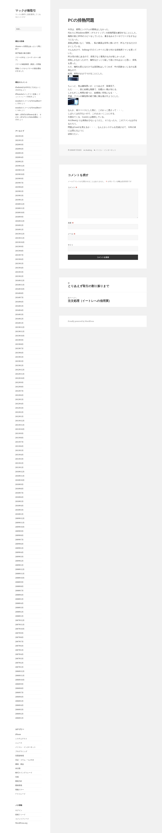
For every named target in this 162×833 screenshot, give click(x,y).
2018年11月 (19, 208)
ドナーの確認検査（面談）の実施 (28, 64)
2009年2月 (19, 561)
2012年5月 (19, 399)
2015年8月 (19, 251)
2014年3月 (19, 314)
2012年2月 (19, 412)
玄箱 (17, 777)
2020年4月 (19, 157)
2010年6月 (19, 497)
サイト (70, 245)
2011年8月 (19, 437)
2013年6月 (19, 353)
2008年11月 (19, 573)
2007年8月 (19, 637)
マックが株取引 (25, 10)
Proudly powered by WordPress (81, 321)
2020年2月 (19, 161)
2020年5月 (19, 153)
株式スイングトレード (23, 772)
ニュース (18, 743)
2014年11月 (19, 285)
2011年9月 (19, 433)
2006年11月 (19, 675)
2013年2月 (19, 365)
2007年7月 (19, 641)
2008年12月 (19, 569)
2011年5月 (19, 450)
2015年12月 (19, 234)
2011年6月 (19, 446)
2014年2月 (19, 319)
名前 (71, 223)
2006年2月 (19, 714)
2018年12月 (19, 204)
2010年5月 (19, 501)
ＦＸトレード (20, 794)
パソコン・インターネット (25, 747)
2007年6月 (19, 646)
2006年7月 (19, 692)
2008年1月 (19, 616)
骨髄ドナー (19, 789)
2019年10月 (19, 174)
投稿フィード (20, 814)
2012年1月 (19, 416)
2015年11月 (19, 238)
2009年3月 (19, 556)
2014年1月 (19, 323)
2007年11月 (19, 624)
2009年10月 (19, 527)
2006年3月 (19, 709)
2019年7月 (19, 183)
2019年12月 (19, 166)
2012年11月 (19, 374)
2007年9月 (19, 633)
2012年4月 (19, 403)
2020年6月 (19, 149)
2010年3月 (19, 510)
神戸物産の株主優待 (23, 53)
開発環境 (18, 785)
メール (71, 234)
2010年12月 (19, 471)
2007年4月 (19, 654)
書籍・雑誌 (19, 764)
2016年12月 (19, 221)
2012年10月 (19, 378)
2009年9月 (19, 531)
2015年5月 (19, 263)
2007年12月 (19, 620)
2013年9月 (19, 340)
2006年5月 (19, 701)
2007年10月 (19, 629)
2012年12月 (19, 369)
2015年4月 (19, 268)
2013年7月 (19, 348)
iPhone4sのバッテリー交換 (25, 94)
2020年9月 (19, 144)
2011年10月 (19, 429)
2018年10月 (19, 212)
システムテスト (21, 738)
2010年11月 (19, 476)
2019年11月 (19, 170)
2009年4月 (19, 552)
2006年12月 (19, 671)
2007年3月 (19, 658)
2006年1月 (19, 718)
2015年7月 (19, 255)
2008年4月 (19, 603)
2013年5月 (19, 357)
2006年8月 (19, 688)
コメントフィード (22, 819)
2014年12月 (19, 280)
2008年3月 (19, 607)
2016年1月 (19, 229)
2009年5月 (19, 548)
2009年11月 (19, 522)
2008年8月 (19, 586)
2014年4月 (19, 310)
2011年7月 (19, 442)
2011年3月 (19, 459)
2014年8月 (19, 293)
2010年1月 (19, 514)
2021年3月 (19, 136)
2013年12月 (19, 327)
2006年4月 (19, 705)
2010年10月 (19, 480)
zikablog (88, 150)
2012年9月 (19, 382)
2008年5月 (19, 599)
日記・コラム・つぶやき (24, 760)
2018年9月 (19, 217)
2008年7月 (19, 590)
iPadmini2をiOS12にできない (26, 87)
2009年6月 (19, 544)
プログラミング (21, 751)
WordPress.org (21, 823)
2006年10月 (19, 680)
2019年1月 (19, 200)
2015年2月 (19, 276)
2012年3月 (19, 408)
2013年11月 (19, 331)
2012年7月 (19, 391)
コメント (72, 187)
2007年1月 (19, 667)
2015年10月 (19, 242)
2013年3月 (19, 361)
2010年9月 (19, 484)
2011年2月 (19, 463)
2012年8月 (19, 386)
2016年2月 (19, 225)
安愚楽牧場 (19, 755)
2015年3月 (19, 272)
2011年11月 (19, 425)
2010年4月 (19, 505)
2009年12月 (19, 518)
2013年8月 (19, 344)
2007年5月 (19, 650)
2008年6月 (19, 595)
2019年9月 (19, 178)
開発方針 (18, 781)
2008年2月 (19, 612)
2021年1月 (19, 140)
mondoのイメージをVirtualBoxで (28, 101)
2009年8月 (19, 535)
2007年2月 (19, 663)
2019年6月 (19, 187)
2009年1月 (19, 565)
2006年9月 (19, 684)
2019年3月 (19, 195)
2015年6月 (19, 259)
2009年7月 (19, 539)
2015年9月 (19, 246)
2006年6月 (19, 697)
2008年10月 (19, 578)
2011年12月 (19, 420)
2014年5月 (19, 306)
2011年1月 (19, 467)
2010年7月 (19, 493)
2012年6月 (19, 395)
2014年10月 (19, 289)
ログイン (18, 810)
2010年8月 (19, 488)
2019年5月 (19, 191)
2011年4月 (19, 454)
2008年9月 (19, 582)
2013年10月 (19, 336)
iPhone (18, 734)
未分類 (17, 768)
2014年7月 (19, 297)
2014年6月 (19, 302)
